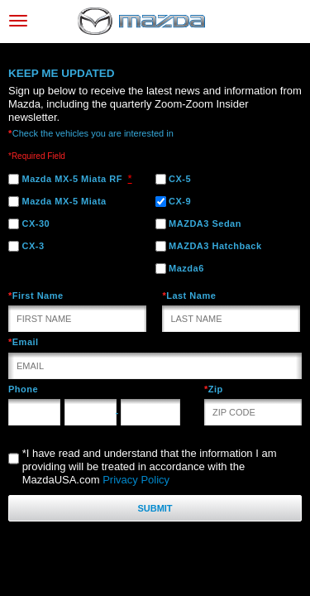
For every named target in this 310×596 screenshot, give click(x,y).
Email (23, 342)
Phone (23, 389)
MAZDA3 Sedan (198, 224)
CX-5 (173, 179)
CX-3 (26, 246)
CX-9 (173, 201)
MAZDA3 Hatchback (208, 246)
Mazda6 (179, 268)
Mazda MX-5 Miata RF (65, 179)
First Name (36, 295)
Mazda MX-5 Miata (57, 201)
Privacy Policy (136, 479)
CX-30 (29, 224)
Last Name (189, 295)
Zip (213, 389)
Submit (154, 508)
